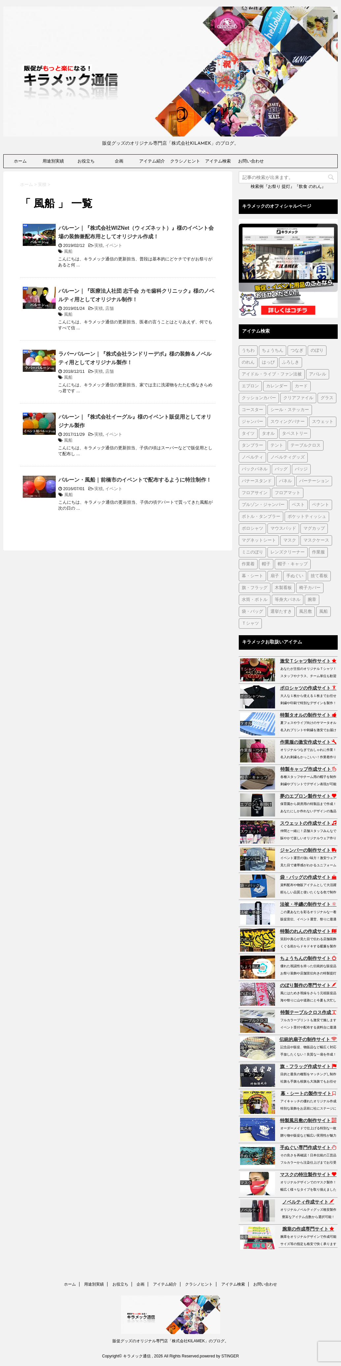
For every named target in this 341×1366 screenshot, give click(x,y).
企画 (119, 161)
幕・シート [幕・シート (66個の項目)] (252, 576)
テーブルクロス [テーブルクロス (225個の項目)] (306, 445)
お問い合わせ (251, 161)
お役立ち (86, 161)
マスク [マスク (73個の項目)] (289, 540)
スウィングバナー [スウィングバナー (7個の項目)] (287, 422)
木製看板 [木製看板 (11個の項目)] (283, 588)
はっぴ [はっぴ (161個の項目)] (268, 362)
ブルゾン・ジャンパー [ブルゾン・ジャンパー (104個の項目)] (263, 505)
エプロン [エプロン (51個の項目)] (250, 386)
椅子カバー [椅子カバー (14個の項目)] (310, 588)
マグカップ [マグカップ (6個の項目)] (314, 528)
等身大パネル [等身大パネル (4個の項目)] (287, 600)
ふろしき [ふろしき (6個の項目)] (290, 362)
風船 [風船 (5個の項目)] (323, 611)
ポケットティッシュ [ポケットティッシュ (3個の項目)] (307, 517)
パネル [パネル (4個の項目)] (285, 481)
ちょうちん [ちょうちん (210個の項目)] (272, 350)
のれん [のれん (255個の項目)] (248, 362)
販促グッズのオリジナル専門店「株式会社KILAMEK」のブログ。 (170, 1341)
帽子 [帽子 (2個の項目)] (266, 564)
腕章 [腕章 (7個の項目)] (312, 600)
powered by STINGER (219, 1356)
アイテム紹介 (152, 161)
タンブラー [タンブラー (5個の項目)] (252, 445)
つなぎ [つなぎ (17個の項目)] (297, 350)
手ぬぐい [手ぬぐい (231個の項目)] (294, 576)
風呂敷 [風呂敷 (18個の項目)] (305, 611)
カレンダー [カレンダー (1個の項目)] (277, 386)
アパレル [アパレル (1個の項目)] (317, 374)
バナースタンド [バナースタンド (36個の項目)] (257, 481)
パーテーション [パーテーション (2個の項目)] (314, 481)
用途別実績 (53, 161)
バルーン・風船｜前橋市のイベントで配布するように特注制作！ (134, 480)
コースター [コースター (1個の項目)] (252, 410)
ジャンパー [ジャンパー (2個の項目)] (252, 422)
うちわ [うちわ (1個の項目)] (248, 350)
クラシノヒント (185, 161)
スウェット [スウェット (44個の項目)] (322, 422)
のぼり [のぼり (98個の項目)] (317, 350)
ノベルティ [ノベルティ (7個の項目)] (252, 457)
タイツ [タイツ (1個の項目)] (248, 433)
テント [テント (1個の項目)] (276, 445)
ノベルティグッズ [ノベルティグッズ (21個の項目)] (287, 457)
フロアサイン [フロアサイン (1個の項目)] (254, 493)
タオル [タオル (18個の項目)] (268, 433)
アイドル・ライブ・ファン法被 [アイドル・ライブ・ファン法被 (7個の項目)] (272, 374)
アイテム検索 (218, 161)
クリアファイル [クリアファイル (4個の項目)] (298, 398)
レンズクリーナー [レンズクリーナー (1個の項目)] (287, 552)
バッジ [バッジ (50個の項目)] (301, 469)
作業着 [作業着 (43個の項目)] (248, 564)
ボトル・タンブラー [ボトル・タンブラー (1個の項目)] (261, 517)
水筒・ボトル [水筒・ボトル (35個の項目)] (254, 600)
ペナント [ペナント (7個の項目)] (320, 505)
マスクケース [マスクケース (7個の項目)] (316, 540)
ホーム (20, 161)
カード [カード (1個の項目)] (301, 386)
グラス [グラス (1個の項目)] (327, 398)
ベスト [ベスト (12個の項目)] (298, 505)
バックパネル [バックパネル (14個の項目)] (254, 469)
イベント (113, 245)
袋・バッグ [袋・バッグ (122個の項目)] (252, 611)
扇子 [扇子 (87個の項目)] (274, 576)
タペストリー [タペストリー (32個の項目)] (295, 433)
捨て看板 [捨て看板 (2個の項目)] (319, 576)
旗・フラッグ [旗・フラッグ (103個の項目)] (254, 588)
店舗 (109, 308)
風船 (68, 251)
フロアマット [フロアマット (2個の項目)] (287, 493)
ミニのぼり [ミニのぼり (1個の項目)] (252, 552)
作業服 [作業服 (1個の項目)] (318, 552)
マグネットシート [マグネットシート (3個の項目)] (259, 540)
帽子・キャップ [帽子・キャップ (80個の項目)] (293, 564)
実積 (98, 245)
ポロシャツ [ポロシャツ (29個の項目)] (252, 528)
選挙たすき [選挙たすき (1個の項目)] (281, 611)
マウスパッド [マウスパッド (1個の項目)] (283, 528)
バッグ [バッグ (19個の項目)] (281, 469)
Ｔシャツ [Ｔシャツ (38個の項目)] (250, 623)
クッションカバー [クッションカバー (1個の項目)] (259, 398)
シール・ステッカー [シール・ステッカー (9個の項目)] (289, 410)
